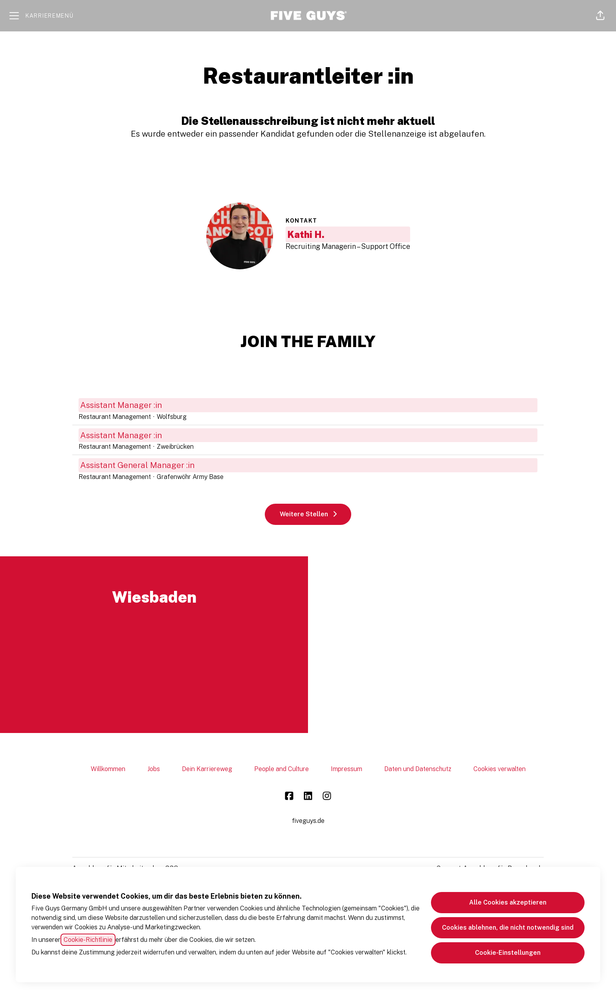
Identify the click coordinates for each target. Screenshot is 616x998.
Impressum (346, 769)
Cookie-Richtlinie (88, 939)
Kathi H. (305, 234)
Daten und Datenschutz (417, 769)
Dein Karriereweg (207, 769)
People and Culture (281, 769)
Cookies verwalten (499, 769)
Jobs (153, 769)
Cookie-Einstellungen (508, 952)
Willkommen (108, 769)
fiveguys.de (308, 820)
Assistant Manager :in (308, 405)
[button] (600, 16)
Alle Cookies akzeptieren (507, 902)
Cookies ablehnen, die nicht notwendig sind (508, 927)
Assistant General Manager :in (308, 465)
